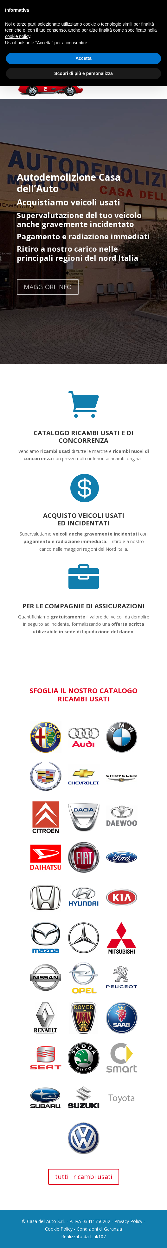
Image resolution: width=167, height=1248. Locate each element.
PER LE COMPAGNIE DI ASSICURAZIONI (83, 606)
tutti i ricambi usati (83, 1176)
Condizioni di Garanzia (99, 1229)
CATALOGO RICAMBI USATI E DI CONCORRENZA (83, 437)
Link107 (98, 1236)
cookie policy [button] (17, 36)
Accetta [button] (83, 58)
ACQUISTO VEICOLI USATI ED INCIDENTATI (83, 519)
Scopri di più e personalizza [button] (83, 73)
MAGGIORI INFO (48, 296)
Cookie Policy (59, 1229)
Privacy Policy (128, 1221)
